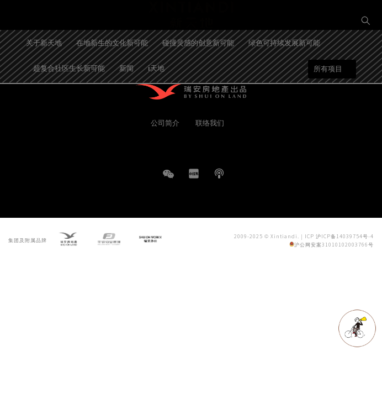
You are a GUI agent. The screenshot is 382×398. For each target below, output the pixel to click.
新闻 (126, 97)
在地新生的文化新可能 (112, 72)
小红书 (194, 173)
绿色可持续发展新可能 (284, 72)
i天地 (156, 97)
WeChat (168, 179)
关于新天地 (44, 72)
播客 (219, 173)
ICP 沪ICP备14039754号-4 (339, 237)
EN (366, 59)
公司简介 (165, 122)
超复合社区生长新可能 (69, 97)
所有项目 (328, 98)
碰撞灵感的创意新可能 (198, 72)
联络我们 (209, 122)
